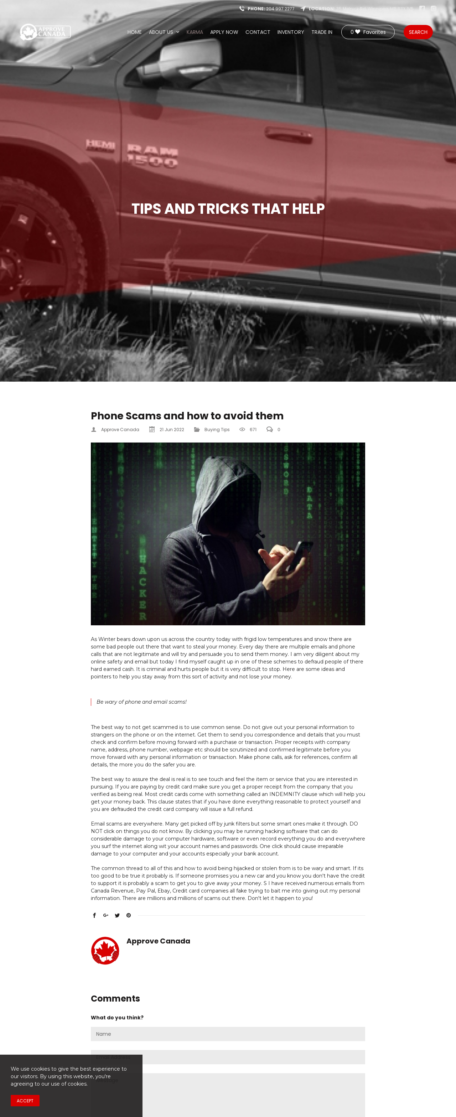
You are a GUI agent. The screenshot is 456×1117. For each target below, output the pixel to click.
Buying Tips (217, 429)
